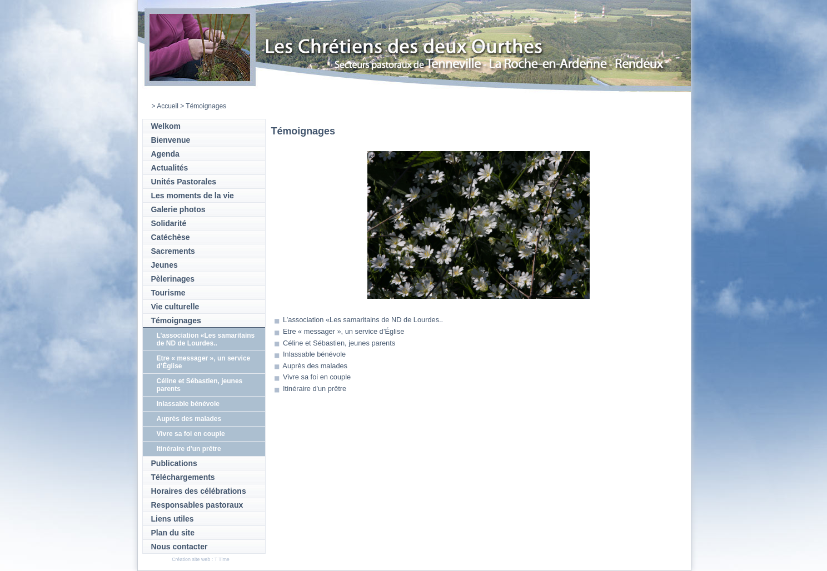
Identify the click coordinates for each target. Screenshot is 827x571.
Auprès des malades (189, 419)
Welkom (166, 126)
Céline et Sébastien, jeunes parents (339, 343)
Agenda (165, 153)
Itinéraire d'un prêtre (189, 449)
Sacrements (173, 251)
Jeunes (164, 265)
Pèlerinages (173, 278)
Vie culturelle (175, 306)
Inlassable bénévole (188, 404)
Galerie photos (178, 209)
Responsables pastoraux (197, 504)
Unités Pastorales (184, 181)
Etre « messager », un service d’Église (343, 331)
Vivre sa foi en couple (191, 434)
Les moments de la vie (192, 195)
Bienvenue (171, 140)
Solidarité (169, 223)
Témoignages (176, 320)
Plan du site (173, 532)
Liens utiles (172, 518)
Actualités (169, 167)
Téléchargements (183, 477)
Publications (174, 463)
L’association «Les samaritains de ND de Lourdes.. (206, 339)
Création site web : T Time (201, 559)
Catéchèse (170, 237)
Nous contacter (179, 546)
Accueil (167, 106)
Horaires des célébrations (198, 491)
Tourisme (168, 292)
